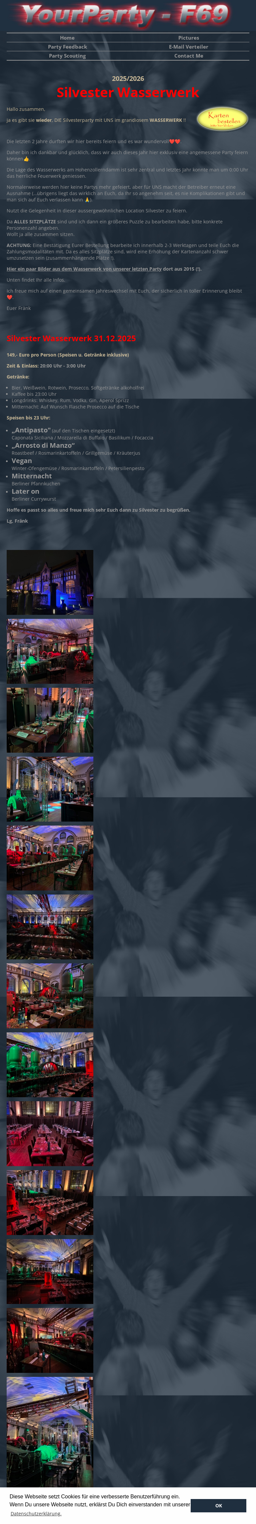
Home (67, 37)
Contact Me (188, 55)
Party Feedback (67, 46)
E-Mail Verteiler (188, 46)
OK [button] (218, 1505)
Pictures (188, 37)
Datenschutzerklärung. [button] (36, 1513)
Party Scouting (67, 55)
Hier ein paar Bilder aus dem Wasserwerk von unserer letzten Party (84, 269)
